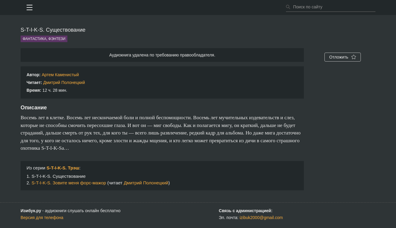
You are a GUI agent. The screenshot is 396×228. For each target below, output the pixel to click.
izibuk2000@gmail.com (261, 217)
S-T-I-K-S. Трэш (63, 167)
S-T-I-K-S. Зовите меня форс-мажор (69, 182)
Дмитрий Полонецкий (64, 82)
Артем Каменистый (60, 74)
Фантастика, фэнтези (44, 39)
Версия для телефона (42, 217)
